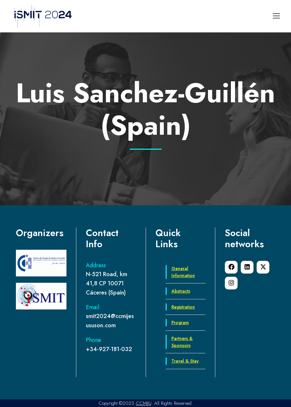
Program (180, 322)
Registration (183, 307)
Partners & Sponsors (182, 342)
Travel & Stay (185, 361)
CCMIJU (143, 403)
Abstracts (180, 291)
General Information (183, 272)
